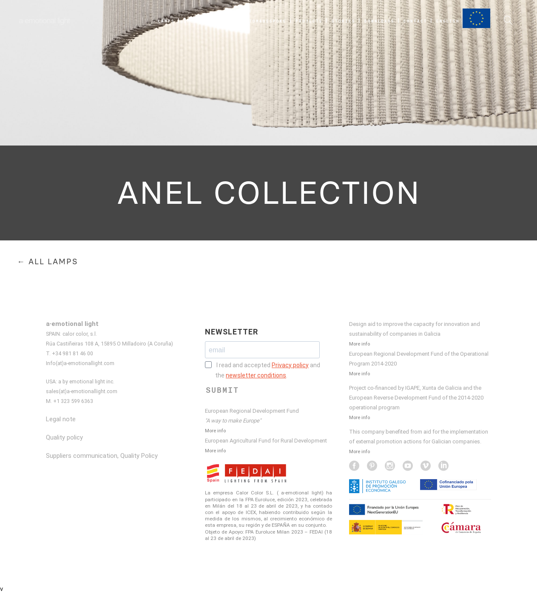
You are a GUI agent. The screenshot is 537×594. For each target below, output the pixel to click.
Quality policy (64, 437)
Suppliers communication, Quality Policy (102, 456)
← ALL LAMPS (47, 261)
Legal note (61, 419)
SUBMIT (222, 390)
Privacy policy (290, 365)
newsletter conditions (256, 375)
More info (215, 431)
